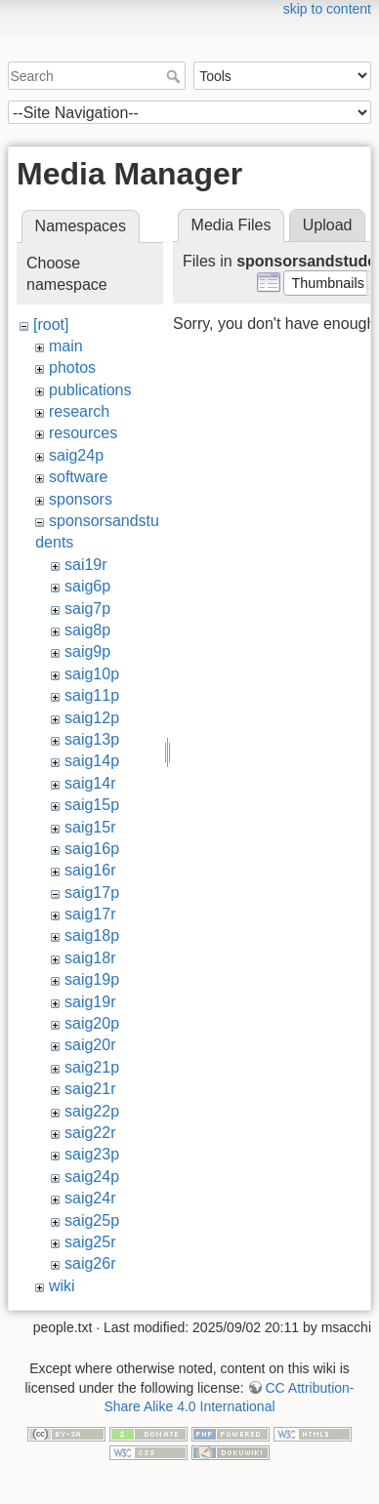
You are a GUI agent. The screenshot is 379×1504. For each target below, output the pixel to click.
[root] (50, 324)
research (79, 411)
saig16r (89, 870)
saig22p (91, 1111)
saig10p (91, 674)
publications (90, 390)
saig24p (76, 455)
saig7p (87, 608)
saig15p (91, 804)
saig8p (87, 630)
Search (175, 76)
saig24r (89, 1198)
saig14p (91, 760)
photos (72, 367)
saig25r (89, 1242)
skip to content (327, 9)
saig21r (89, 1088)
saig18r (89, 958)
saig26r (89, 1263)
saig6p (87, 586)
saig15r (89, 827)
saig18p (91, 935)
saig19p (91, 979)
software (78, 476)
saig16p (91, 848)
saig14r (89, 783)
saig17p (91, 892)
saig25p (91, 1220)
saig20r (89, 1045)
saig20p (91, 1023)
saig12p (91, 718)
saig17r (89, 914)
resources (83, 433)
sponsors (80, 499)
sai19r (85, 564)
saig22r (89, 1132)
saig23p (91, 1154)
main (66, 346)
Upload (328, 225)
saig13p (91, 739)
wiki (62, 1286)
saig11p (91, 695)
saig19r (89, 1002)
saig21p (91, 1067)
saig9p (87, 651)
